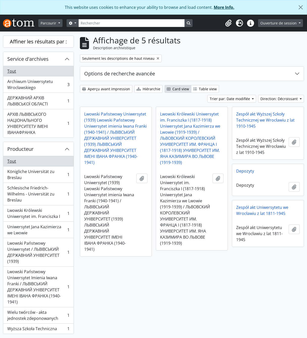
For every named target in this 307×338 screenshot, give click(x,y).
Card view (178, 89)
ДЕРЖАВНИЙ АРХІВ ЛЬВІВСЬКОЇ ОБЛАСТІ (38, 101)
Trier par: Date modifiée (230, 98)
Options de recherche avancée (119, 73)
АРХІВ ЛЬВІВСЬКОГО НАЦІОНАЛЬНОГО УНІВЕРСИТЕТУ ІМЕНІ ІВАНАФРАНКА (38, 123)
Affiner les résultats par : (38, 41)
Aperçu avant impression (106, 89)
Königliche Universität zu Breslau (38, 174)
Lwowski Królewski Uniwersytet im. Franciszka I (38, 213)
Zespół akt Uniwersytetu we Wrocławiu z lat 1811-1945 (262, 210)
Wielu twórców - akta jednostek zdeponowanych (38, 315)
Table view (205, 89)
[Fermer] (301, 7)
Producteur (20, 149)
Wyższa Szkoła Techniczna (38, 330)
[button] (228, 23)
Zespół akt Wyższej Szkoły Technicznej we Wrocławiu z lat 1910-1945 (265, 120)
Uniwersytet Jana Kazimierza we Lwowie (38, 230)
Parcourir (49, 23)
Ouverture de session (279, 23)
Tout (11, 71)
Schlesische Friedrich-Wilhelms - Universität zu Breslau (38, 194)
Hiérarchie (148, 89)
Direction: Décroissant (279, 98)
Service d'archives (28, 58)
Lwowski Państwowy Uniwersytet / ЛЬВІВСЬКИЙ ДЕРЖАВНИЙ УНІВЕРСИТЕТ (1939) (38, 252)
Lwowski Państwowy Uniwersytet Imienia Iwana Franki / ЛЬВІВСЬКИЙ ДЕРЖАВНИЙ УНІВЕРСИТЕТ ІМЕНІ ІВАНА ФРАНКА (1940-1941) (38, 287)
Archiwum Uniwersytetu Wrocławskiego (38, 84)
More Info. (224, 7)
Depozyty (245, 171)
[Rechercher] (131, 23)
